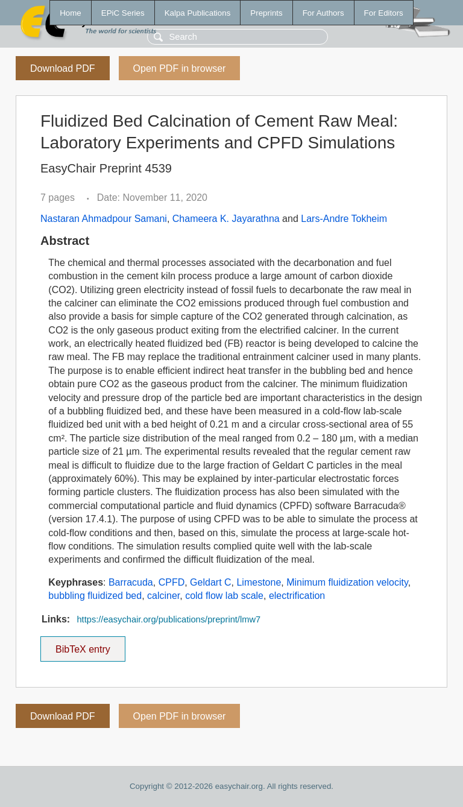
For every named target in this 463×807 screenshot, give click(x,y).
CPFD (172, 582)
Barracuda (131, 582)
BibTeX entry (82, 645)
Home (70, 12)
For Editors (383, 12)
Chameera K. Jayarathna (226, 219)
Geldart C (210, 582)
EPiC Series (123, 12)
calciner (163, 595)
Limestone (258, 582)
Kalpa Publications (198, 12)
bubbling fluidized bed (95, 595)
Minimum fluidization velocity (347, 582)
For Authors (323, 12)
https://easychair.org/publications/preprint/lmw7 (168, 619)
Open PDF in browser (179, 68)
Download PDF (62, 68)
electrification (297, 595)
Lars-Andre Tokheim (344, 219)
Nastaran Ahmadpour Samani (103, 219)
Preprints (266, 12)
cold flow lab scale (224, 595)
